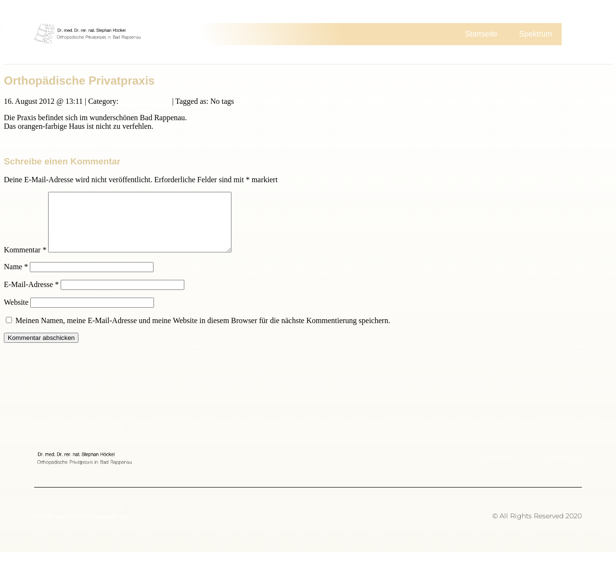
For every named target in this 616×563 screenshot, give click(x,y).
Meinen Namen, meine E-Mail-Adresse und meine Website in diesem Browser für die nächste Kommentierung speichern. (202, 331)
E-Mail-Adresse (31, 295)
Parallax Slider (145, 101)
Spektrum (535, 34)
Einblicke (19, 142)
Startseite (481, 34)
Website (16, 313)
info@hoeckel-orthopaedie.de (81, 527)
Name (16, 278)
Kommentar (25, 261)
